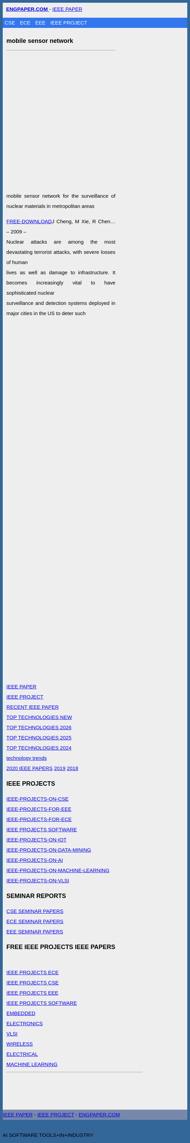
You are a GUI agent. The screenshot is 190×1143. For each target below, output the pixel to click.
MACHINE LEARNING (32, 1064)
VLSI (12, 1033)
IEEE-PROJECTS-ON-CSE (37, 799)
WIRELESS (19, 1044)
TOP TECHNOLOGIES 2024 (39, 748)
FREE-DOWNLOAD (29, 221)
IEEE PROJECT (68, 23)
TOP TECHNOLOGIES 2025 (39, 737)
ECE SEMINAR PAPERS (34, 921)
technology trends (26, 758)
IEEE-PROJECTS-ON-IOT (36, 840)
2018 (72, 768)
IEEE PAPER (67, 9)
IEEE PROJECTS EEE (32, 993)
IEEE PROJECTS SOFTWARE (41, 829)
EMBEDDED (20, 1013)
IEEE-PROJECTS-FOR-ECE (39, 819)
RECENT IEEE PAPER (32, 707)
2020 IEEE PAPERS (29, 768)
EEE (41, 23)
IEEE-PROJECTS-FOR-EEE (39, 809)
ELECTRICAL (22, 1054)
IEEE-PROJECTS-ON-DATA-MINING (48, 850)
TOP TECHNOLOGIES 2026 (39, 727)
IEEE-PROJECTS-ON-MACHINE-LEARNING (58, 870)
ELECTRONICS (24, 1023)
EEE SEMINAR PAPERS (34, 931)
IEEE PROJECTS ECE (32, 972)
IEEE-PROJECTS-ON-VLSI (37, 880)
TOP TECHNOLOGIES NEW (39, 717)
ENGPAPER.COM (99, 1114)
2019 (59, 768)
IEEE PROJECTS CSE (32, 982)
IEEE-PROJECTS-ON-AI (34, 860)
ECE (26, 23)
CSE (10, 23)
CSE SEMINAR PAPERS (34, 911)
